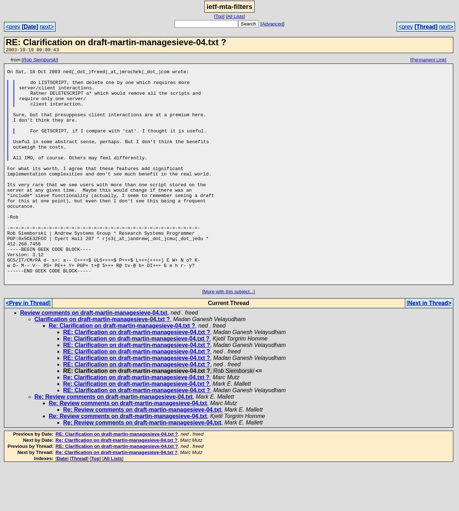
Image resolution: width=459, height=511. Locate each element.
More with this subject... (229, 336)
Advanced (272, 24)
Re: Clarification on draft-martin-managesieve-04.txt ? (122, 371)
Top (219, 16)
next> (47, 27)
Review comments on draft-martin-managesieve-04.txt (93, 358)
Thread (425, 27)
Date (30, 27)
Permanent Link (428, 61)
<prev (13, 27)
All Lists (235, 16)
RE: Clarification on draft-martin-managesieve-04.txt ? (136, 377)
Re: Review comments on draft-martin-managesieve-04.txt (113, 442)
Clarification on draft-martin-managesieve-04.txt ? (102, 364)
